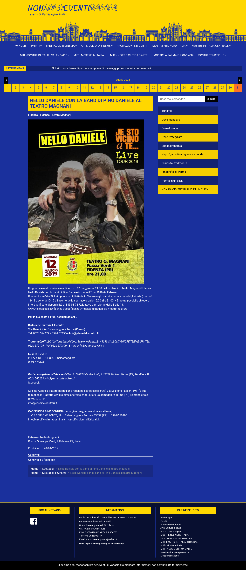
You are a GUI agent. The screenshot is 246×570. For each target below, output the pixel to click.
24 (184, 87)
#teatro (112, 308)
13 (99, 87)
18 (138, 87)
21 (161, 87)
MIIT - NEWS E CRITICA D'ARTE (176, 548)
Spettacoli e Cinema (170, 524)
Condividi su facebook (41, 459)
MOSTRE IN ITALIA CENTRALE (176, 538)
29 (222, 87)
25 (191, 87)
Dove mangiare (171, 119)
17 (130, 87)
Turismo (167, 110)
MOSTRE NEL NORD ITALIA (174, 534)
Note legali (85, 543)
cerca (211, 99)
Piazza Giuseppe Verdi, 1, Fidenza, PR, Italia (54, 441)
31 (238, 87)
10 (76, 87)
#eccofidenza (71, 308)
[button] (36, 46)
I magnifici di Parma (174, 171)
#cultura (122, 308)
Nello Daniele (36, 292)
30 (230, 87)
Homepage (166, 517)
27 (207, 87)
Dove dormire (170, 128)
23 (176, 87)
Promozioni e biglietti (132, 45)
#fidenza (57, 308)
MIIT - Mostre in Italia (171, 545)
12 (92, 87)
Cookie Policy (116, 543)
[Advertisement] (172, 13)
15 (115, 87)
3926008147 (95, 535)
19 (145, 87)
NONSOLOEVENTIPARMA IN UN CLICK (185, 189)
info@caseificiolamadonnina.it (46, 419)
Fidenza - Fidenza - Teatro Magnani (49, 115)
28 (214, 87)
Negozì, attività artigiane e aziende (182, 154)
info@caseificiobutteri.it (42, 403)
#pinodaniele (99, 308)
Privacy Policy (100, 543)
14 (107, 87)
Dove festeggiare (172, 137)
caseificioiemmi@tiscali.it (84, 419)
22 (168, 87)
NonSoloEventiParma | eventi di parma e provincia (74, 10)
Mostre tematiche (169, 555)
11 (84, 87)
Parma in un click (172, 180)
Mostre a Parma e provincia (174, 55)
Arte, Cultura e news (170, 527)
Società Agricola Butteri (42, 390)
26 (199, 87)
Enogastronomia (172, 145)
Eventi (163, 521)
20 (153, 87)
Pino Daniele (70, 292)
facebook (33, 382)
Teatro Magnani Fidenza (136, 288)
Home (20, 45)
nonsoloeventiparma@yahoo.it (95, 521)
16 (122, 87)
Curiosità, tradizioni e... (175, 163)
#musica (85, 308)
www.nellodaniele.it (40, 308)
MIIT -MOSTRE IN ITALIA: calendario (179, 541)
